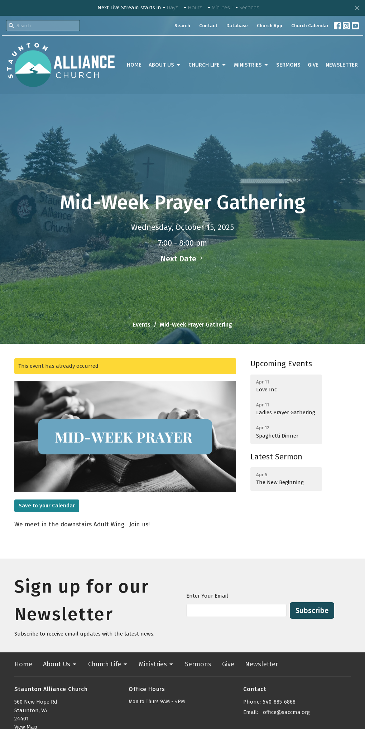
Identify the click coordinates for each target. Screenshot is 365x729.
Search (182, 25)
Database (237, 25)
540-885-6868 (279, 702)
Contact (208, 25)
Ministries (251, 65)
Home (134, 65)
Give (313, 65)
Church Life (207, 65)
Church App (269, 25)
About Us (165, 65)
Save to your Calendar (47, 505)
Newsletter (342, 65)
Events (141, 324)
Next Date (182, 259)
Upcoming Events (281, 363)
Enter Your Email (207, 596)
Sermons (288, 65)
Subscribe (312, 610)
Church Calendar (309, 25)
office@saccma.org (286, 712)
